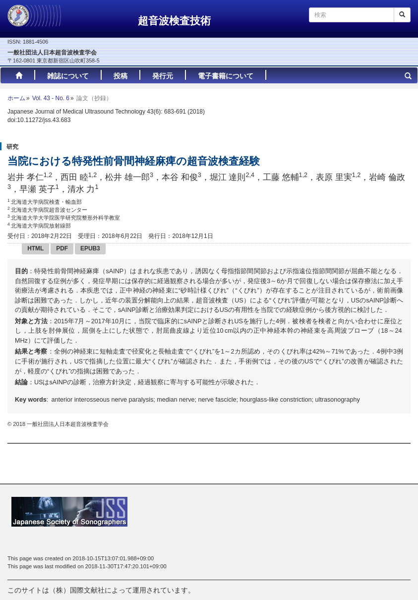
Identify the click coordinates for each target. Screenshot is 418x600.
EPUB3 (90, 248)
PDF (62, 248)
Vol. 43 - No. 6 (50, 98)
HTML (35, 248)
